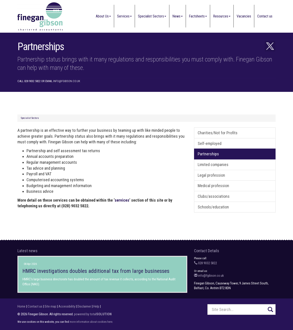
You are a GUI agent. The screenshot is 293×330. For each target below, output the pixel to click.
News (177, 16)
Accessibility (66, 306)
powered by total (93, 314)
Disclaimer (84, 306)
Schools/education (213, 207)
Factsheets (198, 16)
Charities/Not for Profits (218, 132)
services (122, 200)
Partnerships (208, 154)
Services (124, 16)
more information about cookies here (91, 321)
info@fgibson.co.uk (66, 81)
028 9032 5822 (205, 263)
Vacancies (244, 16)
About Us (103, 16)
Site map (50, 306)
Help (96, 306)
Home (21, 306)
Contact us (264, 16)
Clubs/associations (214, 196)
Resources (222, 16)
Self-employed (209, 143)
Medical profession (213, 185)
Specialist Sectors (152, 16)
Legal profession (211, 175)
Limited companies (213, 164)
